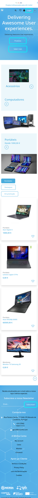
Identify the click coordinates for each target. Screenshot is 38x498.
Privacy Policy (19, 467)
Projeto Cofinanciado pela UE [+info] (19, 5)
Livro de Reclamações (19, 471)
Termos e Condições (19, 464)
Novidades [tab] (8, 181)
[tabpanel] (19, 285)
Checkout (19, 452)
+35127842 (20, 423)
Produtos (17, 41)
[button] (33, 236)
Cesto (19, 445)
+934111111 (20, 426)
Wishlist (19, 448)
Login (29, 10)
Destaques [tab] (8, 187)
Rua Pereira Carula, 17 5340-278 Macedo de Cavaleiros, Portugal (20, 418)
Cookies (19, 475)
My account (19, 441)
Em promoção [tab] (10, 194)
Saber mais (18, 49)
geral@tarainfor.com (20, 430)
